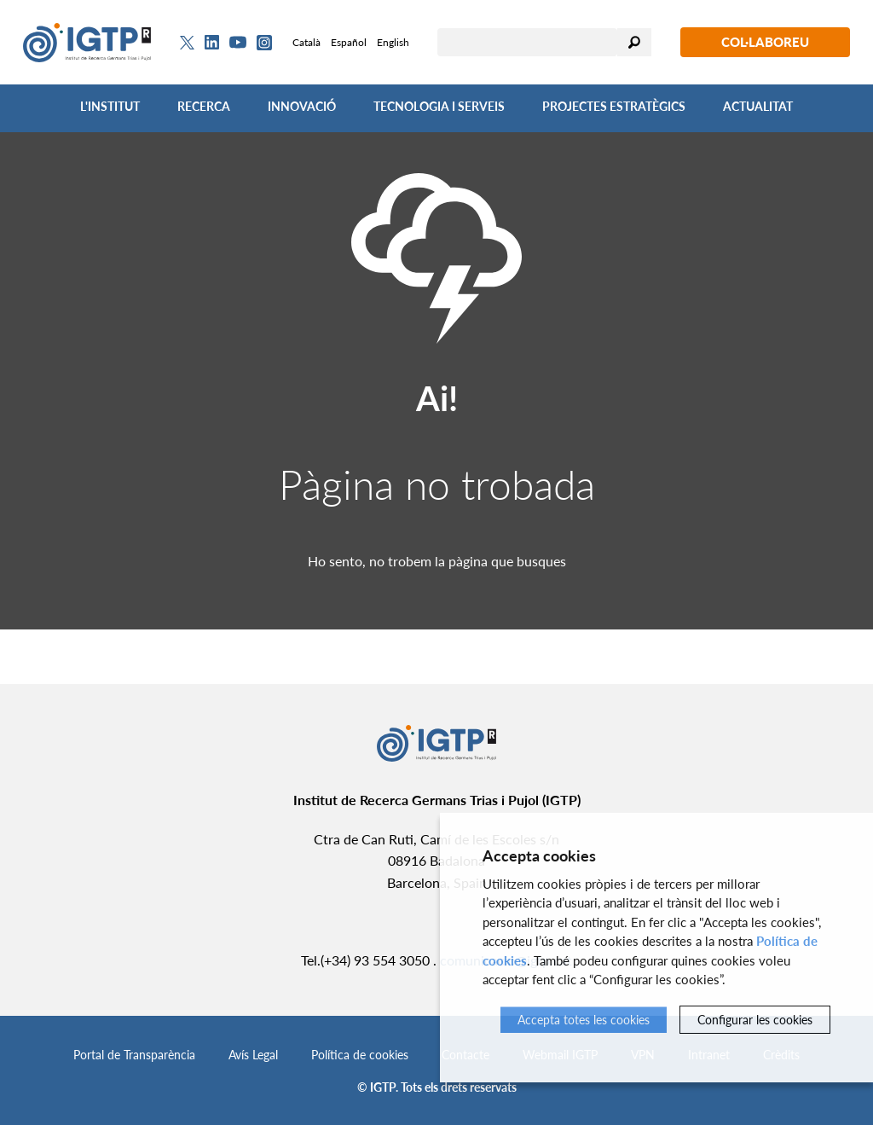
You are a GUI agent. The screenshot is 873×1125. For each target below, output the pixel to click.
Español (349, 42)
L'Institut (110, 106)
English (393, 42)
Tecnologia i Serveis (439, 106)
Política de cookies (359, 1054)
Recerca (203, 106)
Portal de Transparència (134, 1054)
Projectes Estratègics (613, 106)
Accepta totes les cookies (583, 1019)
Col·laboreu (765, 41)
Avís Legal (253, 1054)
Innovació (302, 106)
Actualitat (758, 106)
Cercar (634, 42)
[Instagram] (264, 42)
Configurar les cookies (754, 1019)
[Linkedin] (212, 42)
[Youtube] (237, 42)
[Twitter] (187, 42)
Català (306, 42)
